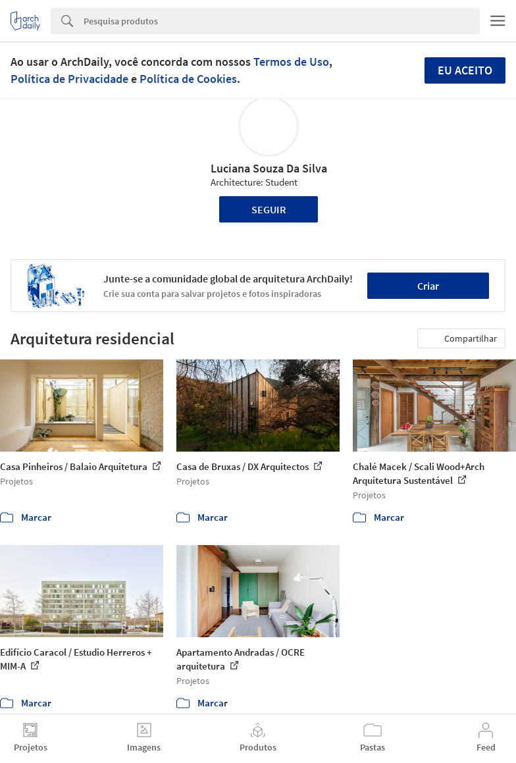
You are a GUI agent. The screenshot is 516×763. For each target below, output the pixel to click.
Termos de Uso (291, 61)
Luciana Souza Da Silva (269, 168)
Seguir (268, 209)
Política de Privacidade (69, 78)
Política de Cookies (188, 78)
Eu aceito (465, 70)
